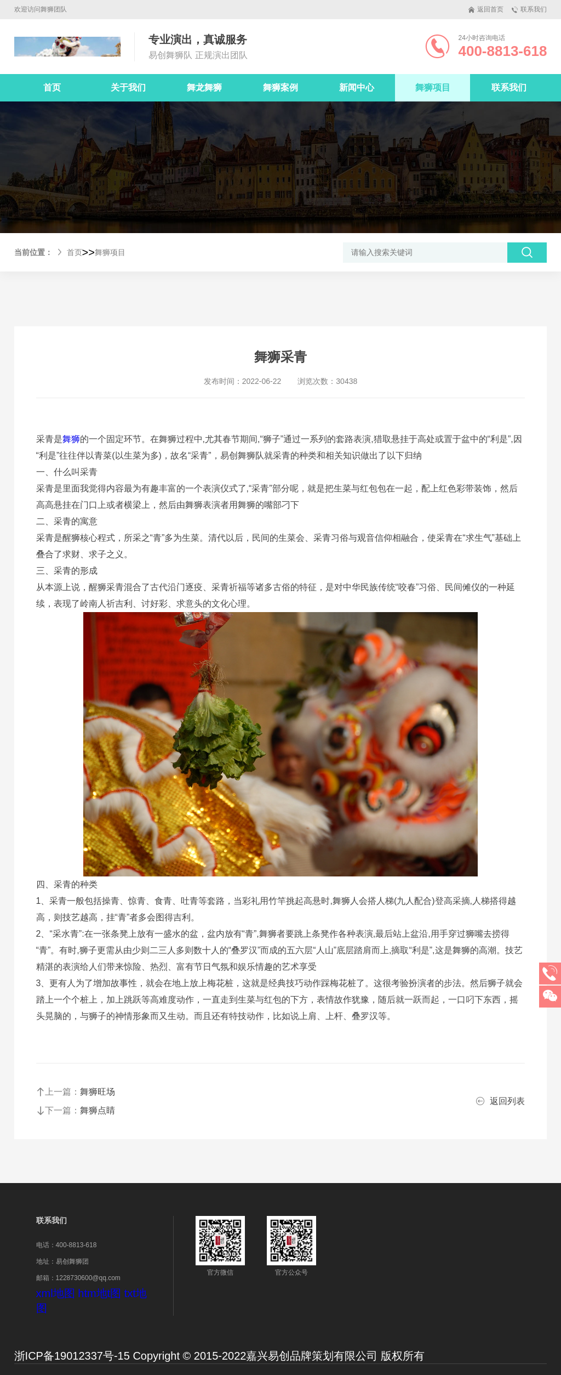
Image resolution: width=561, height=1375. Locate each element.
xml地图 (55, 1293)
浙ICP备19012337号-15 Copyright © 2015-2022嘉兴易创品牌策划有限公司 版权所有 (219, 1356)
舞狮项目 (110, 252)
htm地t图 (99, 1293)
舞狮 (71, 439)
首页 (52, 87)
